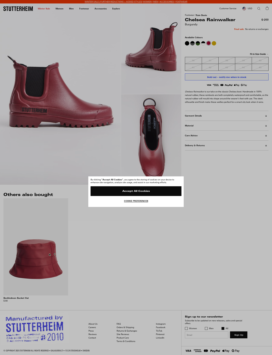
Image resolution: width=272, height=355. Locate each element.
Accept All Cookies (136, 191)
